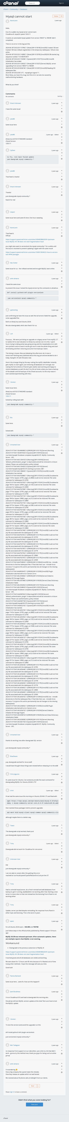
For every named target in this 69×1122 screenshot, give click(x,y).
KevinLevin (13, 21)
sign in (12, 1092)
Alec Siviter (13, 263)
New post (34, 1104)
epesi (12, 921)
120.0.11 (8, 396)
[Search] (32, 3)
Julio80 (12, 119)
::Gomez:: (13, 382)
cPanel (5, 9)
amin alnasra (14, 278)
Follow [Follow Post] (56, 16)
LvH (11, 334)
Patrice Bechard (15, 976)
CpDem (12, 150)
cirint (12, 790)
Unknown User (15, 859)
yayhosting (14, 310)
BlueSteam (13, 756)
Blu (11, 418)
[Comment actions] (61, 111)
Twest (12, 826)
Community (14, 9)
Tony (12, 843)
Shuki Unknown (15, 103)
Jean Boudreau (15, 992)
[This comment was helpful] (61, 102)
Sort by (60, 96)
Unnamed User (15, 445)
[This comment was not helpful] (61, 108)
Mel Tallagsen (15, 1045)
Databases (23, 9)
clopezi (12, 212)
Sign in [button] (61, 3)
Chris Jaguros (14, 774)
